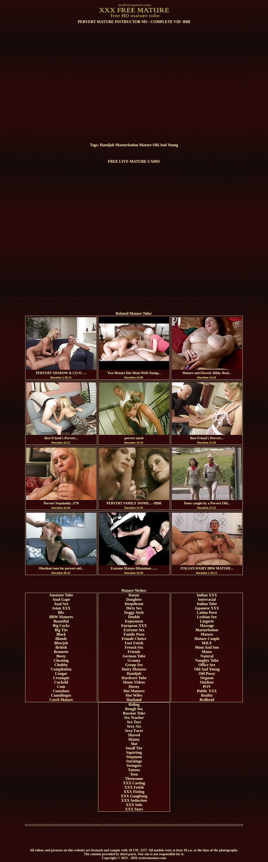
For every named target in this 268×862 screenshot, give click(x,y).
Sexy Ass (134, 726)
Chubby (61, 665)
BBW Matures (61, 617)
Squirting (134, 752)
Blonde (61, 639)
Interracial (207, 599)
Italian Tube (207, 604)
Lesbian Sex (207, 617)
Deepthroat (134, 604)
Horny (134, 687)
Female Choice (134, 639)
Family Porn (134, 634)
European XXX (134, 625)
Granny (134, 660)
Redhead (206, 700)
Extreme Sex (133, 630)
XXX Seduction (134, 800)
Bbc (61, 612)
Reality (207, 695)
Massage (207, 625)
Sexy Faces (134, 731)
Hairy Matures (134, 669)
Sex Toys (134, 722)
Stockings (134, 761)
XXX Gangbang (134, 796)
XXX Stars (134, 809)
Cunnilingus (61, 695)
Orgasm (207, 678)
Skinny (134, 739)
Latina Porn (207, 612)
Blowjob (61, 643)
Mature (145, 145)
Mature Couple (206, 639)
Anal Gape (61, 599)
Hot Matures (134, 691)
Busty (61, 656)
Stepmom (134, 757)
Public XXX (207, 691)
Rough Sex (134, 709)
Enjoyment (134, 621)
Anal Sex (61, 604)
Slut (134, 744)
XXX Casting (134, 783)
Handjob (107, 145)
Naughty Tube (207, 660)
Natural (206, 656)
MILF (207, 643)
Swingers (133, 765)
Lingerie (207, 621)
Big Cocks (61, 625)
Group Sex (134, 665)
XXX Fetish (134, 787)
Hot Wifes (134, 695)
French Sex (134, 647)
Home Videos (134, 682)
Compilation (61, 669)
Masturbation (126, 145)
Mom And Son (207, 647)
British (61, 647)
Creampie (61, 678)
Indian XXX (207, 595)
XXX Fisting (134, 792)
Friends (134, 652)
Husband (133, 700)
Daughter (134, 599)
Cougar (61, 673)
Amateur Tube (61, 595)
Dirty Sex (134, 608)
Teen (134, 774)
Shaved (134, 735)
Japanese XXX (207, 608)
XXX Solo (134, 805)
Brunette (61, 652)
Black (61, 634)
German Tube (134, 656)
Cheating (61, 660)
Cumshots (61, 691)
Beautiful (61, 621)
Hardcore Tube (134, 678)
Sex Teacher (134, 718)
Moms (207, 652)
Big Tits (61, 630)
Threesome (134, 779)
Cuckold (61, 682)
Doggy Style (134, 612)
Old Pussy (207, 673)
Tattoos (134, 770)
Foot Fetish (134, 643)
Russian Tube (134, 713)
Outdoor (207, 682)
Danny (134, 595)
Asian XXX (61, 608)
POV (207, 687)
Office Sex (207, 665)
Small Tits (134, 748)
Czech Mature (61, 700)
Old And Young (165, 145)
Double (134, 617)
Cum (61, 687)
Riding (133, 704)
